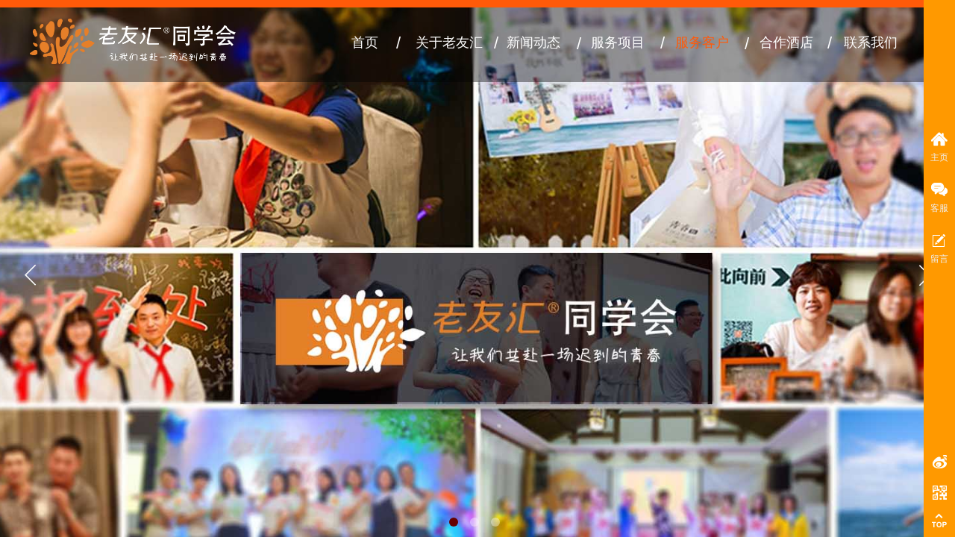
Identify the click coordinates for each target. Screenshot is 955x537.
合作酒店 (786, 42)
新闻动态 (533, 42)
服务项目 (618, 42)
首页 (364, 42)
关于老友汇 (449, 42)
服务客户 (702, 42)
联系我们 (871, 42)
